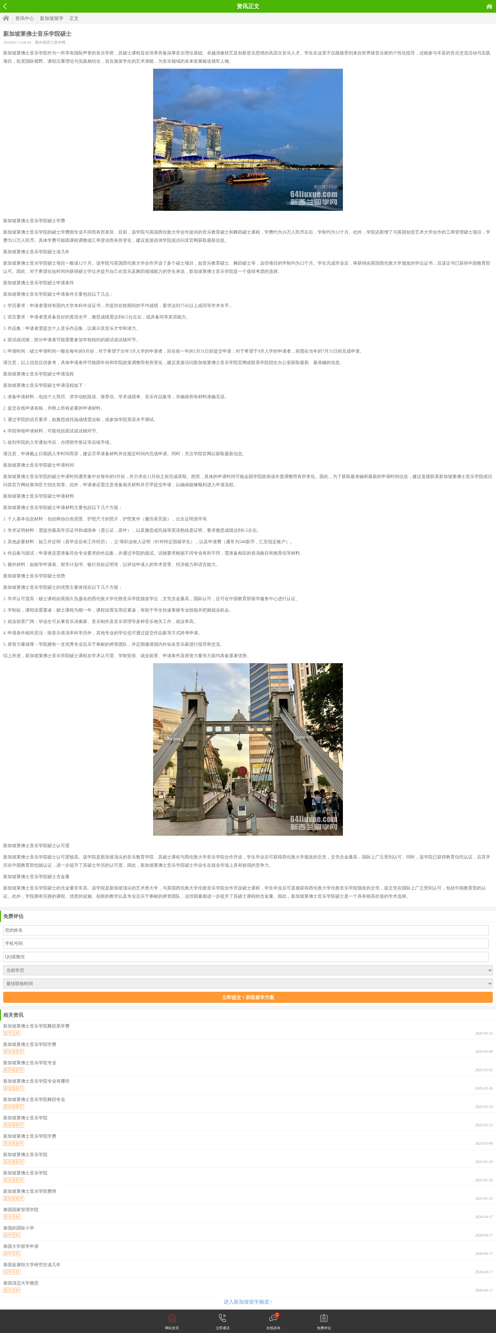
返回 (5, 6)
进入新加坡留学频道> (248, 1302)
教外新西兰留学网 (50, 42)
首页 (489, 6)
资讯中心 (24, 18)
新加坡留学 (52, 18)
